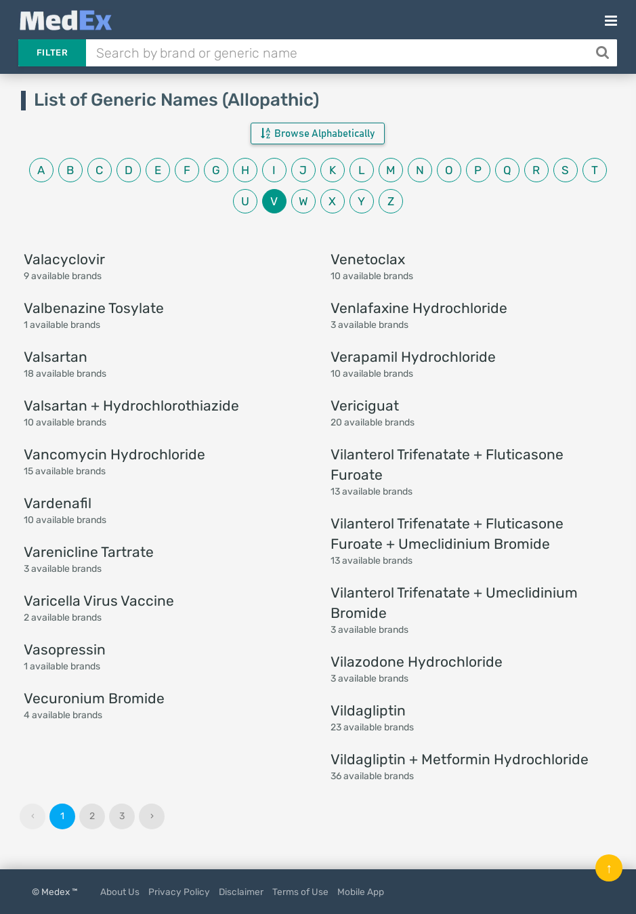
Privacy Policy (179, 891)
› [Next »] (152, 816)
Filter (52, 52)
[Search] (604, 52)
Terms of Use (300, 891)
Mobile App (360, 891)
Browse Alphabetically (318, 133)
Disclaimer (241, 891)
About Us (120, 891)
